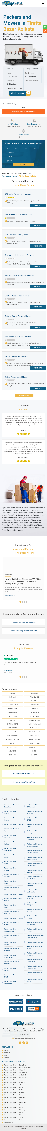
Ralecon (23, 1128)
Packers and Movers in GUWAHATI (34, 878)
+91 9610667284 (23, 1035)
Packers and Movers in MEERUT (11, 913)
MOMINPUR (34, 736)
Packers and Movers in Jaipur (11, 856)
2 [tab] (22, 602)
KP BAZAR (34, 709)
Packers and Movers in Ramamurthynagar (17, 1068)
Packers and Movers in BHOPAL (34, 954)
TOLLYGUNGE (34, 697)
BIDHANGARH (34, 716)
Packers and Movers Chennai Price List (16, 1072)
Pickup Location (31, 69)
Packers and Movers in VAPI (36, 942)
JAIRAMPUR (12, 728)
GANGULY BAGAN (34, 724)
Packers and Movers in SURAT (34, 910)
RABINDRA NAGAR (12, 740)
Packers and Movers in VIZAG (11, 937)
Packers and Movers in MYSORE (11, 924)
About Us (7, 1053)
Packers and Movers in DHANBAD (34, 839)
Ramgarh (34, 755)
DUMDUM (12, 755)
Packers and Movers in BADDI (34, 819)
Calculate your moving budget (23, 112)
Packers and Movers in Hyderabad (11, 830)
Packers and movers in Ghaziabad (15, 1097)
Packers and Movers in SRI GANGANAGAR (35, 937)
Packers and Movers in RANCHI (34, 812)
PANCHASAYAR (12, 736)
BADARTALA (34, 712)
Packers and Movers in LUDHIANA (34, 891)
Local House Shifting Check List (23, 773)
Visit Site (38, 205)
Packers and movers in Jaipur (13, 1100)
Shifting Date (12, 84)
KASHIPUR (34, 693)
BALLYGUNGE (12, 716)
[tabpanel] (23, 578)
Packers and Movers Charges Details (24, 622)
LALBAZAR (12, 732)
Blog (5, 1055)
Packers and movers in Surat (13, 1117)
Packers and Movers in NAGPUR (11, 950)
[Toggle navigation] (43, 3)
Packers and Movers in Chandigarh (11, 849)
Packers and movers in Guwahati (15, 1102)
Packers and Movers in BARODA (34, 897)
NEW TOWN (12, 709)
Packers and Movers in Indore (11, 862)
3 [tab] (24, 602)
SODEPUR (12, 701)
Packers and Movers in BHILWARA (34, 924)
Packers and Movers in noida (13, 1080)
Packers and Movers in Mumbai (11, 819)
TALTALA (12, 743)
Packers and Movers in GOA (13, 918)
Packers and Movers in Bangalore (11, 806)
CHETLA (12, 720)
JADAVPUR (12, 751)
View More (24, 395)
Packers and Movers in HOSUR (11, 969)
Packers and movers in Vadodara (14, 1120)
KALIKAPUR (34, 728)
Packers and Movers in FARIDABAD (34, 961)
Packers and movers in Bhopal (14, 1107)
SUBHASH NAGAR (12, 705)
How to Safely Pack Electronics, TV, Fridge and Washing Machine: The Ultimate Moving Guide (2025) (23, 581)
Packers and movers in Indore (13, 1105)
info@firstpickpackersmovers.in (23, 1039)
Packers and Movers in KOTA (34, 948)
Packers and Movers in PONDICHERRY (11, 930)
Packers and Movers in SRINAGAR (34, 806)
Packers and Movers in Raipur (11, 906)
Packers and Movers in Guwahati (11, 876)
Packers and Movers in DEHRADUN (11, 982)
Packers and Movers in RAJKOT (34, 904)
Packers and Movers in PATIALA (34, 832)
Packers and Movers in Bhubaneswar (34, 967)
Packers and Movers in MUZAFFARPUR (34, 852)
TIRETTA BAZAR (34, 747)
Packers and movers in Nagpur (14, 1112)
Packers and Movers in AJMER (34, 917)
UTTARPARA (34, 705)
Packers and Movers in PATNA (11, 943)
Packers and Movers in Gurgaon (11, 836)
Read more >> (10, 596)
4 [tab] (26, 602)
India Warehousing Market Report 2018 (24, 631)
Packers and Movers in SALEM (11, 976)
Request (23, 164)
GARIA (34, 751)
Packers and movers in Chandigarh (15, 1110)
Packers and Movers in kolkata (14, 1092)
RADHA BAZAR (34, 740)
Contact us (7, 1058)
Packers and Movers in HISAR (34, 930)
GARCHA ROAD (12, 724)
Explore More (8, 1122)
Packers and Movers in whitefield (15, 1075)
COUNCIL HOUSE (34, 720)
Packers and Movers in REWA (34, 825)
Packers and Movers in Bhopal (11, 869)
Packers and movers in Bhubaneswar (16, 1115)
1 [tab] (20, 602)
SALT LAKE (12, 697)
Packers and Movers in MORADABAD (34, 858)
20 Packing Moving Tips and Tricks (24, 782)
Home (6, 1050)
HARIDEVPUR (12, 712)
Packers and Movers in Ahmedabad (11, 889)
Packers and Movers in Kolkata (11, 843)
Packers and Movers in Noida (11, 882)
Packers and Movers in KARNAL (34, 871)
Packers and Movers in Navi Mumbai (13, 900)
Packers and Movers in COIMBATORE (11, 956)
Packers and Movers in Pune (13, 824)
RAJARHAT (34, 701)
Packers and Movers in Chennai (11, 812)
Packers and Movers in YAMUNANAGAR (34, 845)
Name (10, 69)
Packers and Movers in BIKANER (34, 884)
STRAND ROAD (34, 743)
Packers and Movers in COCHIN (11, 963)
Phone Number (31, 76)
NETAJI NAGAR (34, 732)
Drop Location (13, 76)
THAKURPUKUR (12, 747)
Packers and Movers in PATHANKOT (34, 865)
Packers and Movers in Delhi (13, 894)
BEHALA (12, 693)
